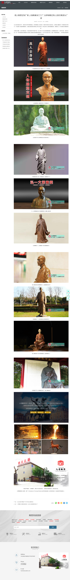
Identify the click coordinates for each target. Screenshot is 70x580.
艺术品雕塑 (32, 519)
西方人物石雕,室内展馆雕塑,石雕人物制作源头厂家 (7, 40)
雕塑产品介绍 (42, 2)
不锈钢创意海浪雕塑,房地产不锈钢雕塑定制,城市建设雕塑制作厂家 (7, 44)
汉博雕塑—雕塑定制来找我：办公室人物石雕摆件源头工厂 (26, 504)
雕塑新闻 (50, 2)
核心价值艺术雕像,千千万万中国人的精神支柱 (23, 501)
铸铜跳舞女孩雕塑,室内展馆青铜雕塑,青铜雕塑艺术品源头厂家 (7, 46)
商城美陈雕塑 (21, 519)
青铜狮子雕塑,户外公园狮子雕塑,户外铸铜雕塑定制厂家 (7, 48)
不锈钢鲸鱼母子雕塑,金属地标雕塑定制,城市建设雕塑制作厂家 (7, 42)
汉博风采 (58, 2)
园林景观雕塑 (38, 519)
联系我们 (65, 2)
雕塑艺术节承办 (14, 519)
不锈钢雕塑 (24, 522)
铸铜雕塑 (18, 522)
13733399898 (23, 564)
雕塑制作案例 (33, 2)
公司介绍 (25, 2)
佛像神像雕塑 (50, 519)
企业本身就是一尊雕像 (6, 33)
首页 (19, 2)
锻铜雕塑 (13, 522)
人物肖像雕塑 (56, 519)
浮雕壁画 (27, 519)
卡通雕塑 (44, 519)
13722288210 (23, 563)
